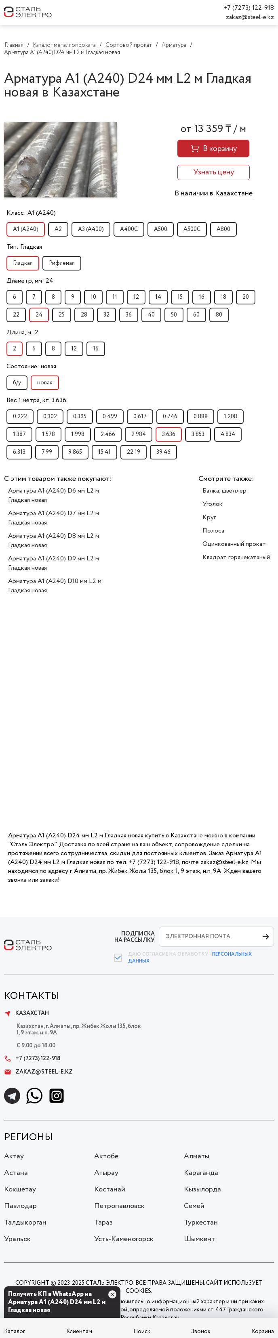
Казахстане (234, 193)
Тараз (103, 1222)
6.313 (19, 452)
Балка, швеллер (224, 490)
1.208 (230, 417)
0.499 (110, 417)
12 (136, 297)
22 (16, 315)
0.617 (140, 417)
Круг (209, 517)
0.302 (50, 417)
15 (180, 297)
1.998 (77, 434)
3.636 (168, 434)
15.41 (104, 452)
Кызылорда (202, 1189)
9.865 (75, 452)
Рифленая (62, 263)
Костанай (109, 1189)
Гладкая (23, 263)
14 (158, 297)
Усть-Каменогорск (124, 1239)
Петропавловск (119, 1206)
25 (62, 315)
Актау (14, 1156)
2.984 (138, 434)
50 (174, 315)
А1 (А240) (25, 229)
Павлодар (20, 1206)
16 (201, 297)
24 (39, 315)
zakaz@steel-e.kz (250, 17)
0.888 (201, 417)
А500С (191, 229)
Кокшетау (20, 1189)
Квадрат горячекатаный (236, 557)
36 (129, 315)
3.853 (198, 434)
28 (84, 315)
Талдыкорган (25, 1222)
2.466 (108, 434)
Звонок (201, 1332)
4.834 (228, 434)
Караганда (201, 1173)
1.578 (48, 434)
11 (114, 297)
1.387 (19, 434)
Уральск (17, 1239)
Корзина (263, 1332)
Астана (16, 1173)
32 (106, 315)
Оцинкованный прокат (234, 544)
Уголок (212, 504)
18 (223, 297)
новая (45, 383)
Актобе (106, 1156)
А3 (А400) (91, 229)
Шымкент (199, 1239)
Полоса (213, 530)
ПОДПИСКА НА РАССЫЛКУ (134, 937)
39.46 (163, 452)
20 (245, 297)
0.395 (79, 417)
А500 (160, 229)
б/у (17, 383)
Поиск (141, 1332)
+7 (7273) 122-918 (248, 8)
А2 (58, 229)
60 (196, 315)
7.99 (47, 452)
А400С (129, 229)
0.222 (20, 417)
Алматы (196, 1156)
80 (219, 315)
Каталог (14, 1332)
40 (151, 315)
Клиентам (79, 1332)
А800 (223, 229)
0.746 (170, 417)
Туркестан (201, 1222)
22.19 (133, 452)
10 (93, 297)
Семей (194, 1206)
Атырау (106, 1173)
